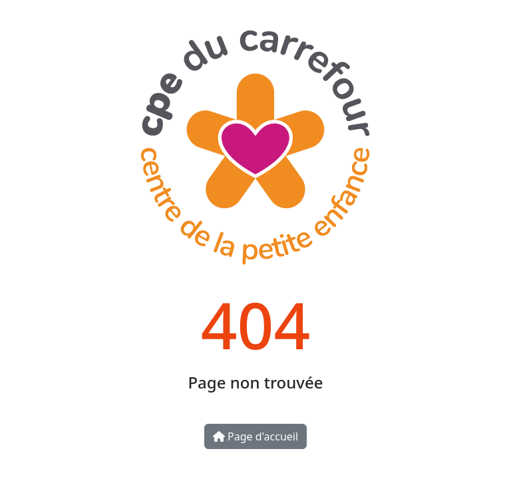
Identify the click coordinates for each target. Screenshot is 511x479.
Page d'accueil (255, 436)
